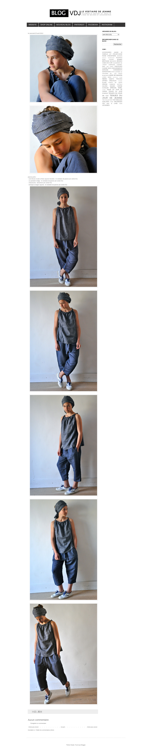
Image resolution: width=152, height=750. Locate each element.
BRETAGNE (105, 61)
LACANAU (117, 71)
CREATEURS (118, 66)
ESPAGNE (105, 70)
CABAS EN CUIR (107, 63)
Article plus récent (33, 727)
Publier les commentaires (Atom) (45, 730)
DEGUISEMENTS (117, 68)
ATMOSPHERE (111, 56)
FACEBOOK (93, 25)
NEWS (104, 79)
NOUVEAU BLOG (63, 25)
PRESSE (104, 84)
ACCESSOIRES (106, 52)
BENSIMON (119, 57)
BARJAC (104, 57)
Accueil (63, 727)
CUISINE (104, 68)
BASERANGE (111, 57)
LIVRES (104, 77)
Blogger (83, 745)
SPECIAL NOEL (116, 88)
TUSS (111, 101)
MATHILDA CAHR (117, 77)
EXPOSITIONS (106, 71)
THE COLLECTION (107, 100)
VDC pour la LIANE (110, 103)
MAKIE (109, 77)
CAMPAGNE (112, 64)
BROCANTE (113, 61)
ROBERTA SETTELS (116, 84)
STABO (104, 89)
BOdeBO (119, 59)
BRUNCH (119, 61)
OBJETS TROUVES (115, 79)
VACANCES (118, 101)
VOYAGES (105, 105)
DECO (110, 68)
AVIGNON (119, 56)
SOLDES (112, 86)
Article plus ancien (92, 727)
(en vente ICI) (73, 179)
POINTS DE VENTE (115, 82)
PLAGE (104, 82)
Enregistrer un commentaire (38, 723)
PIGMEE (120, 80)
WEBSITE (33, 25)
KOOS (113, 71)
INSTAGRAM (107, 25)
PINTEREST (79, 25)
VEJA (120, 103)
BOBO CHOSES (108, 59)
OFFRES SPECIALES (109, 80)
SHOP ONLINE (46, 25)
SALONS (104, 86)
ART (110, 54)
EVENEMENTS (117, 70)
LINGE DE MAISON (115, 75)
